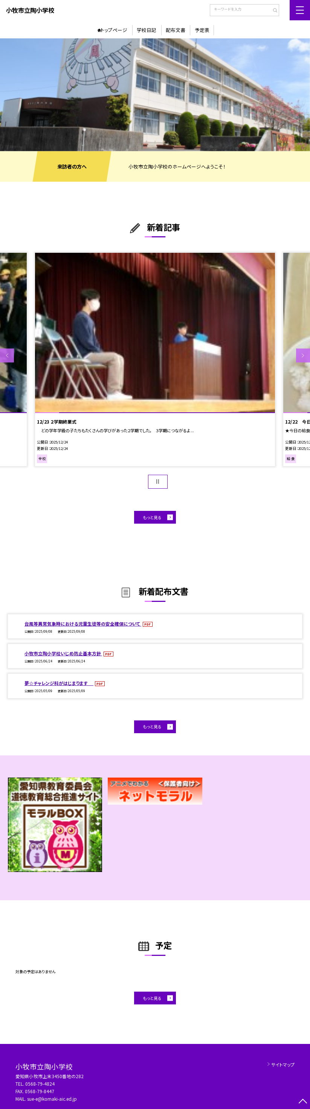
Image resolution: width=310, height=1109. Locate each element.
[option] (155, 94)
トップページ (114, 29)
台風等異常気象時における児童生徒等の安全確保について (82, 623)
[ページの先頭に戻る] (303, 1102)
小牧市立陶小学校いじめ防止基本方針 (63, 653)
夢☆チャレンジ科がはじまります (58, 683)
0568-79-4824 (40, 1083)
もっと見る (152, 517)
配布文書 (175, 29)
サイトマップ (283, 1064)
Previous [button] (7, 356)
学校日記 (146, 29)
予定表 (202, 29)
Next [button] (303, 356)
